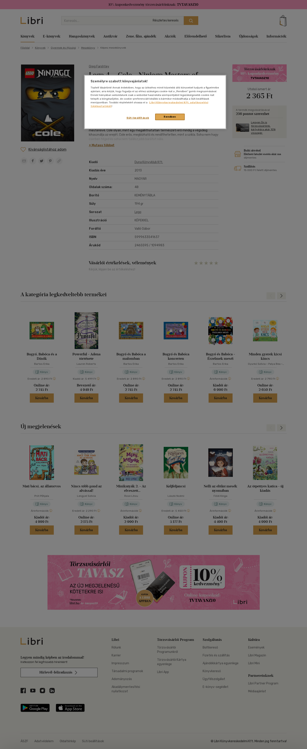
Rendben (170, 116)
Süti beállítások (137, 117)
